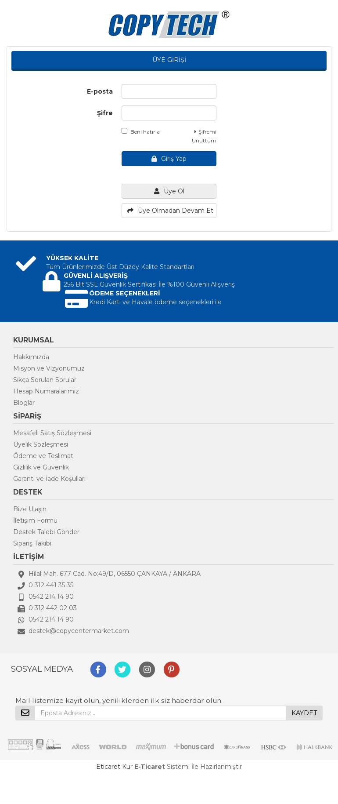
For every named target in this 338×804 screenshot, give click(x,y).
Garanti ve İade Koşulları (49, 479)
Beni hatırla (141, 131)
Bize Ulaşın (30, 509)
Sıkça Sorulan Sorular (44, 380)
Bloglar (24, 403)
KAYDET (304, 713)
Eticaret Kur (114, 767)
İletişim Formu (35, 520)
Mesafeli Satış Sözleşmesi (52, 433)
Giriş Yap (169, 159)
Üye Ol (169, 191)
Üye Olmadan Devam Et (170, 211)
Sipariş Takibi (32, 543)
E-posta (100, 91)
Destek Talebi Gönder (46, 532)
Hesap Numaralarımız (46, 391)
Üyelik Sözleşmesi (40, 444)
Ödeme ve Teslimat (43, 456)
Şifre (105, 113)
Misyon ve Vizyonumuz (49, 368)
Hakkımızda (31, 357)
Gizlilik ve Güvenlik (41, 467)
